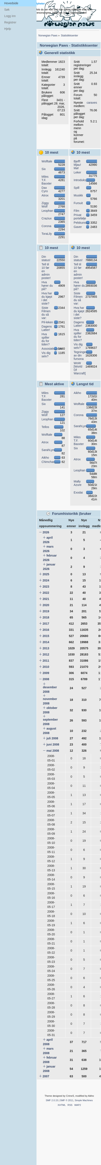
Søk (7, 9)
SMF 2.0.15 (52, 1100)
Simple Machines (84, 1100)
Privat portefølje (80, 216)
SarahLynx (49, 450)
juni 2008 (52, 744)
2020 (46, 605)
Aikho (45, 457)
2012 (46, 654)
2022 (46, 592)
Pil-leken (47, 322)
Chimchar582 (50, 462)
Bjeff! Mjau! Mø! (77, 165)
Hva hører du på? (47, 286)
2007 (46, 1076)
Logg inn (10, 16)
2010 (46, 666)
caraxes (92, 102)
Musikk (78, 195)
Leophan (47, 210)
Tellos (45, 427)
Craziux (47, 218)
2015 (46, 636)
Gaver (78, 227)
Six (44, 169)
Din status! (46, 258)
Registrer (10, 22)
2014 (46, 642)
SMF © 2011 (66, 1100)
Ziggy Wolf (45, 204)
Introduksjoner (83, 180)
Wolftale (47, 161)
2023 (46, 586)
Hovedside (11, 3)
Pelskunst (80, 222)
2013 (46, 648)
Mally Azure (77, 483)
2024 (46, 580)
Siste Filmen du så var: (46, 313)
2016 (46, 629)
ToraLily (47, 233)
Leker (77, 172)
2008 (46, 679)
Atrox (45, 195)
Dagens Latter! (47, 328)
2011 (46, 660)
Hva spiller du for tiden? (46, 339)
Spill (76, 187)
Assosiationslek (52, 348)
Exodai (78, 492)
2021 (46, 599)
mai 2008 (52, 750)
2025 (46, 574)
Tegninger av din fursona (80, 355)
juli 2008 (52, 738)
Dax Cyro (45, 189)
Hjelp (7, 28)
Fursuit (78, 203)
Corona (46, 226)
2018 (46, 617)
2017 (46, 623)
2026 (46, 532)
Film (76, 210)
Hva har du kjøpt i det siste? (47, 298)
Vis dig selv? (46, 354)
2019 (46, 611)
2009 (46, 673)
